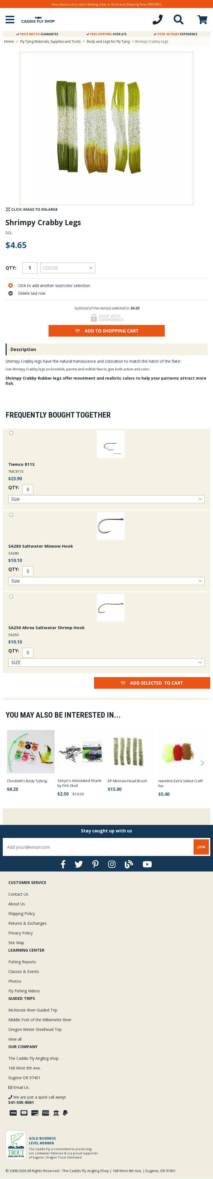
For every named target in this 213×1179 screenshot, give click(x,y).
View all (15, 1039)
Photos (14, 981)
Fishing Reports (22, 961)
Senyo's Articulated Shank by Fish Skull (79, 783)
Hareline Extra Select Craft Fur (180, 783)
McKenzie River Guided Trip (32, 1010)
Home (9, 41)
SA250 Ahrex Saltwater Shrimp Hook (46, 627)
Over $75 (106, 34)
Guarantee (37, 34)
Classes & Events (23, 971)
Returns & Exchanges (27, 923)
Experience (175, 34)
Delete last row (31, 293)
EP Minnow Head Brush (127, 780)
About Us (16, 903)
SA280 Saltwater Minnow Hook (40, 546)
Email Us (18, 1087)
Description (23, 349)
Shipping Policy (21, 913)
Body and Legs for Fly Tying (108, 41)
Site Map (16, 942)
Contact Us (18, 894)
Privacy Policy (20, 933)
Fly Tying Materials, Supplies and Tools (50, 41)
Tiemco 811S (21, 464)
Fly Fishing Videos (24, 990)
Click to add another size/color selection (54, 285)
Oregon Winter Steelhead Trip (35, 1029)
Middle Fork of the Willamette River (40, 1019)
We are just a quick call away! (37, 1099)
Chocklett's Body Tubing (27, 780)
